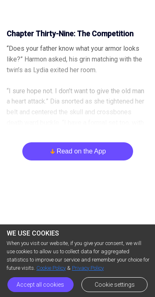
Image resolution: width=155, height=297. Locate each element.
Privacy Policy (88, 268)
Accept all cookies (40, 284)
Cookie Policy (51, 268)
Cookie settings (115, 284)
